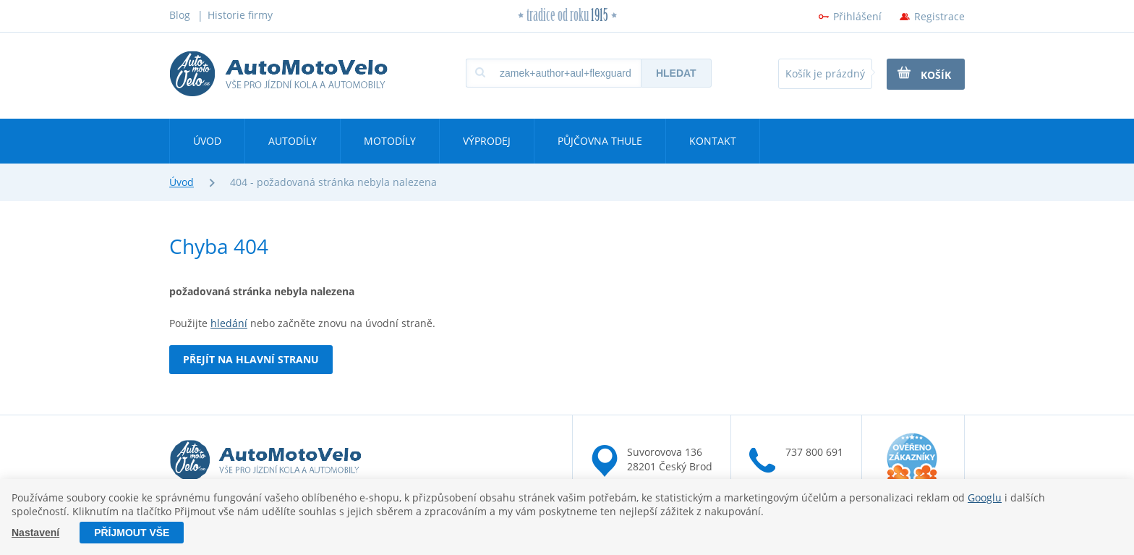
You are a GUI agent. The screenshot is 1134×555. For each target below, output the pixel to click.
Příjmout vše (131, 532)
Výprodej (487, 141)
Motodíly (390, 141)
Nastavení (35, 532)
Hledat (676, 73)
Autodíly (292, 141)
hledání (228, 323)
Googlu (985, 497)
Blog (179, 15)
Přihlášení (857, 16)
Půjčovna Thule (600, 141)
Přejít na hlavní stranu (251, 359)
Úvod (207, 141)
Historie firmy (240, 15)
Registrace (939, 16)
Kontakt (712, 141)
